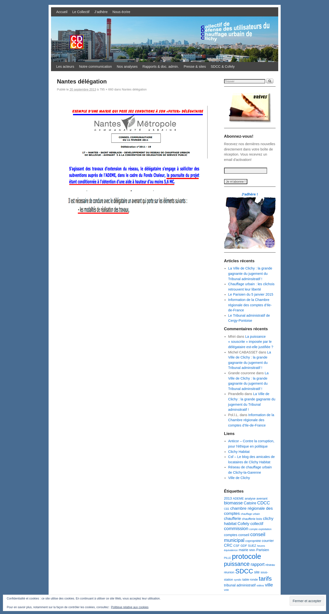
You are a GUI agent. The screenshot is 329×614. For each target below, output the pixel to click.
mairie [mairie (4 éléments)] (243, 550)
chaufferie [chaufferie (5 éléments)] (232, 518)
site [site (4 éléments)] (257, 572)
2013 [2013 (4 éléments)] (228, 498)
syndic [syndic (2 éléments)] (237, 579)
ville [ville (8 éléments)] (269, 584)
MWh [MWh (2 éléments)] (252, 550)
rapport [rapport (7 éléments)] (258, 564)
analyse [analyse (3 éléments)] (250, 498)
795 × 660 (106, 89)
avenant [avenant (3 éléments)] (262, 498)
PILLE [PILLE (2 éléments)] (227, 557)
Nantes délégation (134, 89)
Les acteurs (65, 66)
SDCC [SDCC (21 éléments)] (244, 571)
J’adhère (101, 12)
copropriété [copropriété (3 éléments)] (253, 541)
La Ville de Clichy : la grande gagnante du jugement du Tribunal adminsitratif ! (250, 273)
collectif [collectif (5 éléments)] (256, 523)
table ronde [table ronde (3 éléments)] (250, 579)
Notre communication (95, 66)
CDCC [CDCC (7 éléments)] (263, 503)
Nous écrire (121, 12)
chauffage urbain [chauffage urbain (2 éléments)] (250, 513)
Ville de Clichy (239, 478)
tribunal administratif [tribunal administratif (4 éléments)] (240, 585)
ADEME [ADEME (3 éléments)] (238, 498)
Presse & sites (195, 66)
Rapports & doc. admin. (160, 66)
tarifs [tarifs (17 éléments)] (265, 578)
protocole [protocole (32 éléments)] (246, 556)
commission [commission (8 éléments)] (236, 528)
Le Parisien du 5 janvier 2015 (250, 294)
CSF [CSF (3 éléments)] (236, 545)
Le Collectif (80, 12)
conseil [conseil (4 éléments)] (243, 535)
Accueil (61, 12)
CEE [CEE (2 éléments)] (226, 508)
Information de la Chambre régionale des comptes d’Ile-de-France (250, 305)
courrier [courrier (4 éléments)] (268, 541)
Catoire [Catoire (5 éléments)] (250, 503)
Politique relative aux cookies (130, 607)
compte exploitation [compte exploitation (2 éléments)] (260, 529)
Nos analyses (127, 66)
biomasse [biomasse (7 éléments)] (233, 503)
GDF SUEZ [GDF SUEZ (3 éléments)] (248, 545)
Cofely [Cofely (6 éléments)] (243, 523)
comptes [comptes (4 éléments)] (230, 535)
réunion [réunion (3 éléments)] (229, 572)
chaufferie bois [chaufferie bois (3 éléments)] (252, 519)
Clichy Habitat (239, 452)
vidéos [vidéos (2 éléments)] (260, 585)
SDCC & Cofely (223, 66)
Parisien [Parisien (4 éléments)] (262, 550)
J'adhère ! (249, 194)
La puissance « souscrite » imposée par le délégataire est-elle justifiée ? (250, 342)
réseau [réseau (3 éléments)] (270, 565)
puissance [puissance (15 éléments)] (237, 564)
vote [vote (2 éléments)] (226, 589)
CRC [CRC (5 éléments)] (228, 545)
